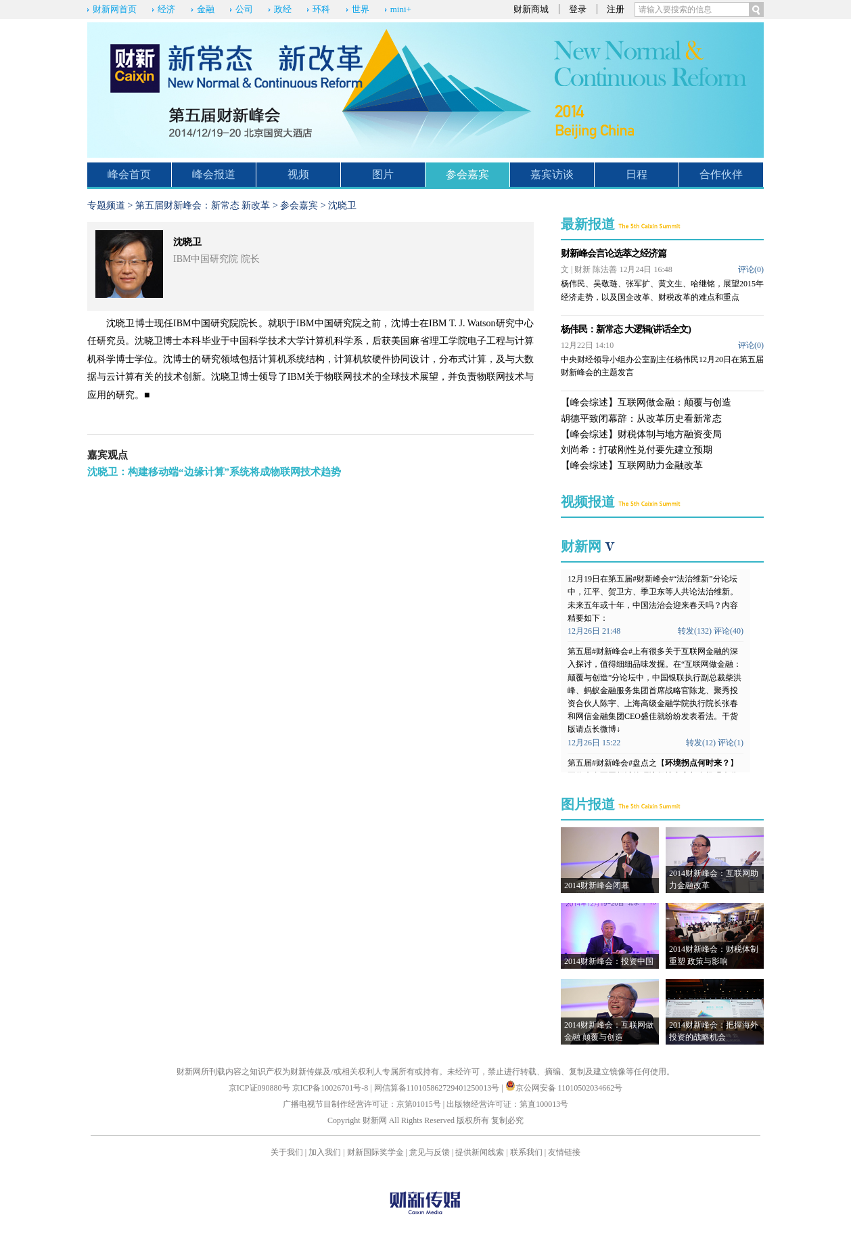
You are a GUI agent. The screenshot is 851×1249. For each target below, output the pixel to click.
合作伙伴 (721, 174)
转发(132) (695, 631)
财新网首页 (115, 9)
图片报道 (588, 804)
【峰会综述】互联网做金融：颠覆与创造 (646, 402)
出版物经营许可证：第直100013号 (507, 1104)
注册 (615, 9)
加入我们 (324, 1152)
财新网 (581, 546)
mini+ (400, 9)
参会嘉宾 (467, 174)
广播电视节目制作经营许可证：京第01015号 (362, 1104)
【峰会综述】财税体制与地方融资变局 (641, 434)
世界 (360, 9)
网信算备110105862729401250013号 (438, 1088)
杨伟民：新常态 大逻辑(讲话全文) (626, 329)
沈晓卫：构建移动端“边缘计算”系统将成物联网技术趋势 (214, 471)
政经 (283, 9)
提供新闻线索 (479, 1152)
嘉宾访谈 (552, 174)
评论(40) (728, 631)
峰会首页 (129, 174)
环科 (321, 9)
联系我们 (526, 1152)
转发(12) (701, 742)
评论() (751, 269)
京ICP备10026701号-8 (331, 1088)
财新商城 (531, 9)
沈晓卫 (342, 205)
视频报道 (588, 501)
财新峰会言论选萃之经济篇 (613, 253)
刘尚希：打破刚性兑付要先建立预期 (636, 450)
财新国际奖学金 (375, 1152)
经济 (166, 9)
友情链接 (564, 1152)
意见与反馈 (429, 1152)
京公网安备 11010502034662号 (564, 1088)
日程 (636, 174)
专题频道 (106, 205)
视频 (298, 174)
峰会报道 (213, 174)
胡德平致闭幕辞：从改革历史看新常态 (641, 419)
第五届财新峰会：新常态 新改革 (203, 205)
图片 (383, 174)
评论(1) (730, 742)
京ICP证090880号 (259, 1088)
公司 (244, 9)
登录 (577, 9)
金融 (205, 9)
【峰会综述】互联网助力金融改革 (632, 465)
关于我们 (287, 1152)
